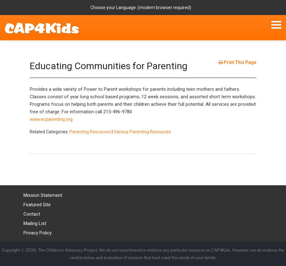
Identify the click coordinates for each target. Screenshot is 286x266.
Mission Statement (42, 195)
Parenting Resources (90, 131)
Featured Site (37, 204)
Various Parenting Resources (142, 131)
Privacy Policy (37, 233)
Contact (31, 214)
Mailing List (34, 223)
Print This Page (237, 62)
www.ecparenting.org (51, 119)
